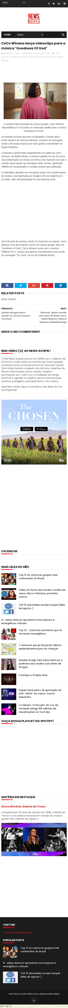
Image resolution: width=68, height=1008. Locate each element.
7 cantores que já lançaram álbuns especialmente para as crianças (40, 647)
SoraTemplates (29, 994)
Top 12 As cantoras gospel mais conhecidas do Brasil (38, 576)
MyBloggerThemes (50, 994)
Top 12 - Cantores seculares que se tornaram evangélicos (40, 632)
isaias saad (43, 56)
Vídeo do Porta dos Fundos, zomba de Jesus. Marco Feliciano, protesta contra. (42, 593)
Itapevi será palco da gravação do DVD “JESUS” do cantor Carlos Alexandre (40, 693)
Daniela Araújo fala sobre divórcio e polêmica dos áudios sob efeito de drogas (40, 664)
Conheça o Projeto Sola (33, 675)
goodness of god (19, 56)
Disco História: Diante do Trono (23, 806)
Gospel (32, 56)
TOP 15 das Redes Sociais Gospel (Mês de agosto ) (40, 975)
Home (7, 34)
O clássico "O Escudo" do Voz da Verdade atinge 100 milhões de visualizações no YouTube (38, 708)
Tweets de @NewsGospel (17, 932)
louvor (54, 56)
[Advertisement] (34, 511)
